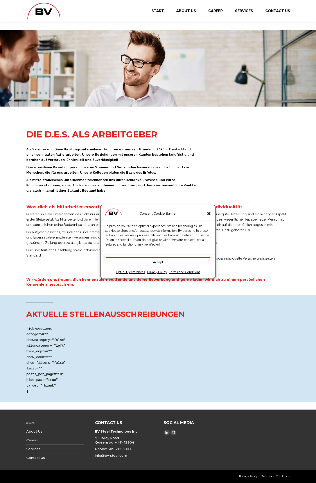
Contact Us (35, 458)
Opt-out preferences (130, 275)
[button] (209, 216)
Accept (158, 265)
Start (30, 423)
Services (33, 449)
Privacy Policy (157, 275)
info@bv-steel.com (111, 455)
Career (32, 440)
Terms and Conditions (184, 275)
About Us (34, 431)
